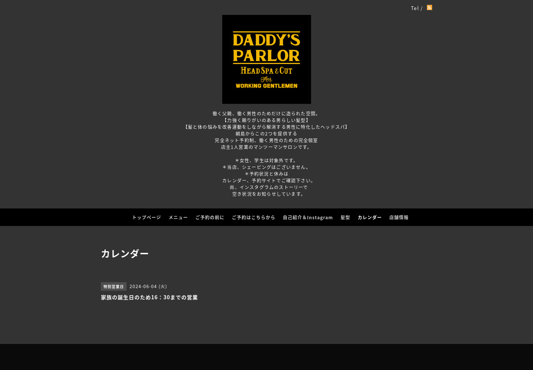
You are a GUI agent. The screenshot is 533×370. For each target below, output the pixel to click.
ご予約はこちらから (253, 217)
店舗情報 (399, 217)
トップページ (146, 217)
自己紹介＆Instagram (308, 217)
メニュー (178, 217)
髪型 (345, 217)
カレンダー (370, 217)
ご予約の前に (209, 217)
